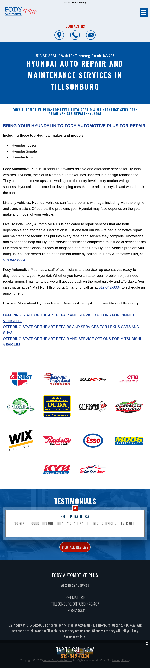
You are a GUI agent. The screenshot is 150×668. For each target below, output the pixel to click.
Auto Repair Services (75, 604)
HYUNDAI (94, 113)
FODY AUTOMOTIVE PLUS (31, 110)
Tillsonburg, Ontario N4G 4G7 (94, 55)
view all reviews (75, 566)
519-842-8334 (46, 55)
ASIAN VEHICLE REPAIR (67, 113)
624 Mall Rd (66, 55)
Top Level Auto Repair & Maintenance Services (94, 110)
